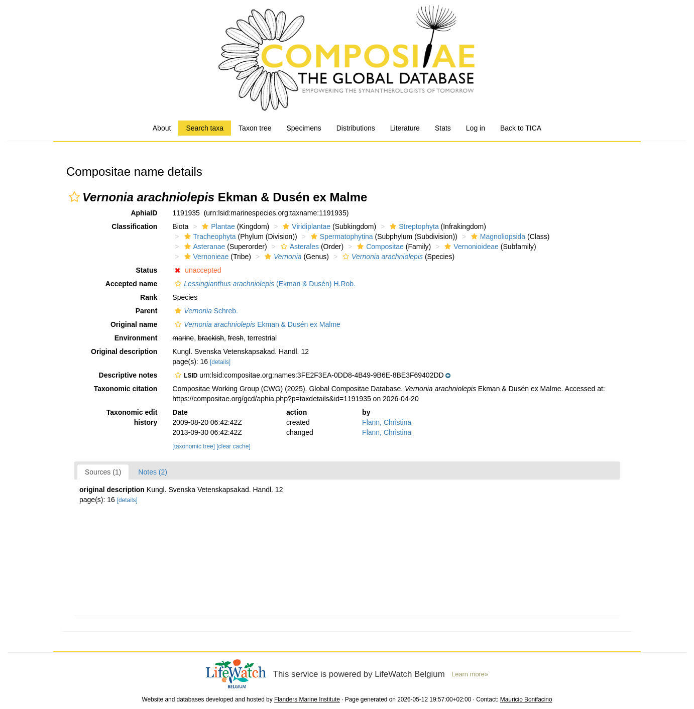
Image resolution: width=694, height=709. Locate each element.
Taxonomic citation (126, 389)
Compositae (379, 247)
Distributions (355, 128)
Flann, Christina (386, 422)
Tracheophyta (209, 236)
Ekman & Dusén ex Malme (256, 324)
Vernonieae (205, 257)
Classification (134, 226)
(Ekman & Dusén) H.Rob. (264, 284)
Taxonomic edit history (132, 417)
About (162, 128)
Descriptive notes (128, 375)
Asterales (298, 247)
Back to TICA (520, 128)
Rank (148, 297)
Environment (136, 338)
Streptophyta (412, 226)
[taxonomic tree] (193, 446)
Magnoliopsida (497, 236)
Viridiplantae (305, 226)
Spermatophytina (340, 236)
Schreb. (205, 311)
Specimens (303, 128)
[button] (74, 197)
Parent (147, 311)
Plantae (217, 226)
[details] (220, 362)
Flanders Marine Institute (307, 699)
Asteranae (203, 247)
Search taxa (204, 128)
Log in (475, 128)
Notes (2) (152, 472)
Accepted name (131, 284)
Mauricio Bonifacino (526, 699)
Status (147, 270)
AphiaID (144, 213)
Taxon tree (255, 128)
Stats (443, 128)
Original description (124, 351)
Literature (405, 128)
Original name (133, 324)
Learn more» (469, 674)
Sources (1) (103, 472)
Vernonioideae (470, 247)
